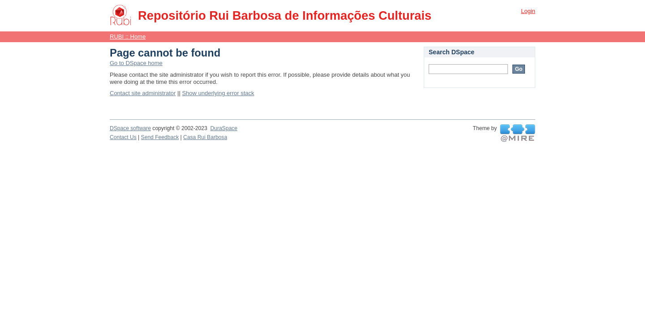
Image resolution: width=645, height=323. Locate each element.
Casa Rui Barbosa (205, 137)
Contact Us (123, 137)
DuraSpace (223, 128)
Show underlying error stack (218, 93)
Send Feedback (160, 137)
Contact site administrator (143, 93)
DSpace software (130, 128)
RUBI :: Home (128, 36)
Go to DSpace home (136, 63)
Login (528, 11)
